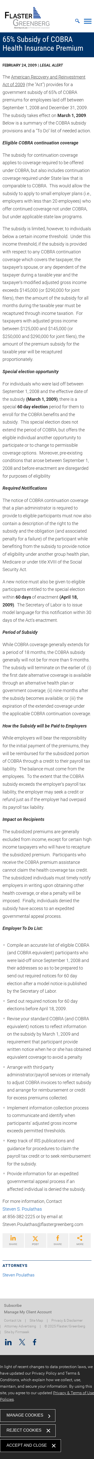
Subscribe (13, 1305)
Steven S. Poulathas (22, 1209)
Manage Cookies (25, 1415)
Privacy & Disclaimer (67, 1320)
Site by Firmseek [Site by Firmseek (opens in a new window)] (16, 1332)
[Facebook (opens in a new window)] (34, 1343)
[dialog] (47, 1407)
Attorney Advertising (20, 1326)
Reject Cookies (24, 1430)
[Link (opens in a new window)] (13, 1240)
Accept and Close (27, 1445)
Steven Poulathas (21, 1275)
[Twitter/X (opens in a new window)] (22, 1343)
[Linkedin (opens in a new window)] (8, 1343)
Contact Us (12, 1320)
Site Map (36, 1320)
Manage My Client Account (28, 1312)
